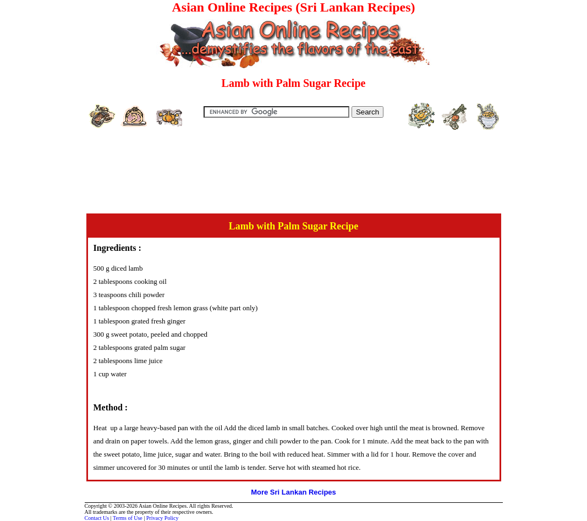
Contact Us (97, 518)
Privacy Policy (162, 518)
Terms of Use (127, 518)
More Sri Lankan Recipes (293, 492)
